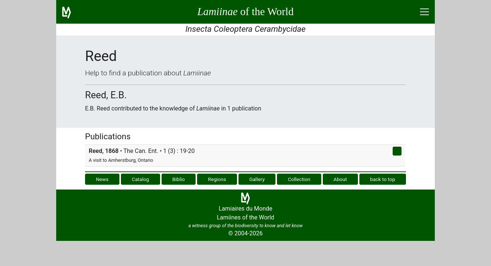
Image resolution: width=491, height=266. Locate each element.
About (340, 179)
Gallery (257, 179)
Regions (217, 179)
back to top (382, 179)
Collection (299, 179)
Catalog (140, 179)
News (102, 179)
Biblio (178, 179)
